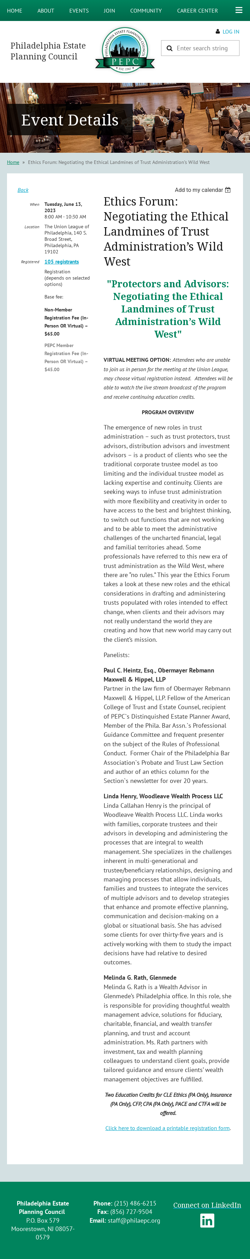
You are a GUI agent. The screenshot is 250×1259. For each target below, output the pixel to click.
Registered (30, 261)
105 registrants (61, 261)
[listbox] (203, 190)
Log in (231, 31)
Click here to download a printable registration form (167, 1127)
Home (13, 162)
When (34, 204)
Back (23, 189)
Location (32, 226)
